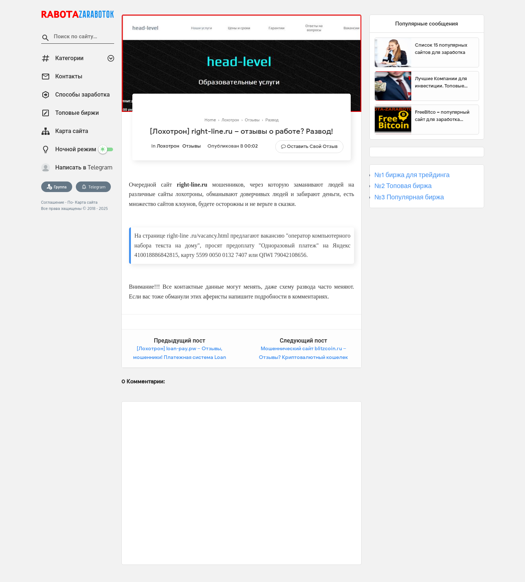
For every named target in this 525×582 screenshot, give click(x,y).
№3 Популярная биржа (409, 197)
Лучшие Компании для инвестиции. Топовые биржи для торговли (441, 82)
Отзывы (191, 146)
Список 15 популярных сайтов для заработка (441, 48)
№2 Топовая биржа (403, 186)
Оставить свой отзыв (312, 146)
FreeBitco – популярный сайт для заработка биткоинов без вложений (444, 116)
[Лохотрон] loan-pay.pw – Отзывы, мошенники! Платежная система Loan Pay (179, 357)
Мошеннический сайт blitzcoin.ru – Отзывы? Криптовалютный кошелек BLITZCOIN (303, 357)
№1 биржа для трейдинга (412, 175)
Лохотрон (168, 146)
